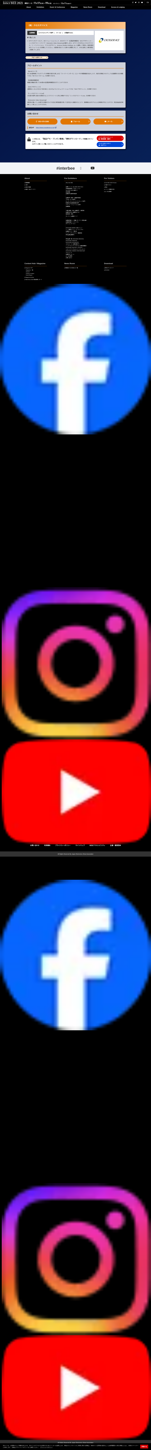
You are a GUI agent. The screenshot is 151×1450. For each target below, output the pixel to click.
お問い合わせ (69, 257)
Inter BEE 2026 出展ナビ (72, 190)
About (28, 7)
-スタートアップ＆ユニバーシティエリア (75, 249)
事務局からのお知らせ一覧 (71, 267)
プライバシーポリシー (63, 845)
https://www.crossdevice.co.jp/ (45, 127)
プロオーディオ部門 (70, 199)
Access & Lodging (118, 7)
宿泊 (106, 187)
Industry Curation (30, 273)
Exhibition (40, 7)
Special (28, 271)
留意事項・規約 (69, 214)
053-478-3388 (43, 121)
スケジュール (69, 252)
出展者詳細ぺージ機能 (71, 220)
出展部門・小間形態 (79, 210)
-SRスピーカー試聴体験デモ (72, 244)
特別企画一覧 (69, 238)
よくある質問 (69, 256)
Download (101, 7)
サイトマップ (80, 845)
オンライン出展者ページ (71, 216)
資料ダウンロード (109, 267)
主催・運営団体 (115, 845)
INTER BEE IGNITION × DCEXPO (74, 247)
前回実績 (68, 192)
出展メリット (69, 186)
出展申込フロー (76, 212)
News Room (87, 7)
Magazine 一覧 (29, 270)
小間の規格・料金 (70, 210)
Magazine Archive (29, 277)
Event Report (29, 275)
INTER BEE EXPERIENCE (72, 242)
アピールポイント (37, 57)
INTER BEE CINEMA (71, 250)
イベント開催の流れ (110, 189)
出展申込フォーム (70, 254)
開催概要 (27, 182)
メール (109, 121)
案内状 (75, 231)
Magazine (74, 7)
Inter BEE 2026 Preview (111, 182)
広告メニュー (79, 227)
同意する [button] (144, 1446)
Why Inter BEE (69, 182)
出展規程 (68, 206)
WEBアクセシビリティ (97, 845)
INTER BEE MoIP (80, 250)
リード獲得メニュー (70, 229)
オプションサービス (70, 223)
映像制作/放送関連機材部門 (72, 203)
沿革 (26, 184)
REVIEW (107, 270)
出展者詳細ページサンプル (72, 222)
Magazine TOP (29, 267)
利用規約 (47, 845)
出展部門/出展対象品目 (71, 193)
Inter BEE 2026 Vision (78, 186)
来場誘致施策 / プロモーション (73, 188)
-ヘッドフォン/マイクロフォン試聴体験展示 (76, 245)
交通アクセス (108, 184)
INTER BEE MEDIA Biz (78, 238)
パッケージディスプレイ (71, 233)
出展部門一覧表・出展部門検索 (73, 197)
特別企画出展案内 (70, 234)
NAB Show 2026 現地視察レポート (33, 279)
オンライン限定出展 (81, 220)
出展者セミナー (69, 231)
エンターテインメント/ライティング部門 (75, 201)
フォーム (76, 121)
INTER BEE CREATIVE (71, 240)
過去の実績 (28, 187)
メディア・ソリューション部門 (73, 204)
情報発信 (80, 233)
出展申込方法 (69, 212)
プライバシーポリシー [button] (46, 1447)
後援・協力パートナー (30, 189)
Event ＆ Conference (57, 7)
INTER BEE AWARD (71, 227)
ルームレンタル (79, 229)
